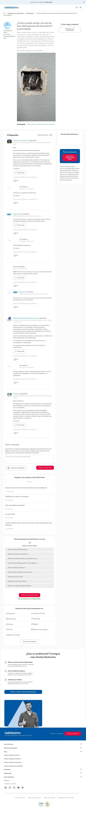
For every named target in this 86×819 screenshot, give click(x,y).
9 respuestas (21, 124)
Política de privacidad (34, 798)
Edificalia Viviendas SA (21, 140)
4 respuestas (9, 509)
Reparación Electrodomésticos (17, 581)
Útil (16, 181)
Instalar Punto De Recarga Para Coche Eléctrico (22, 563)
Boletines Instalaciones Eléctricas (18, 554)
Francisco (16, 394)
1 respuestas (9, 528)
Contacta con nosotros (10, 783)
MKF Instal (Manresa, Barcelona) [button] (23, 216)
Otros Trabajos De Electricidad (17, 549)
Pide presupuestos (73, 733)
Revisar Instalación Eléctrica (16, 567)
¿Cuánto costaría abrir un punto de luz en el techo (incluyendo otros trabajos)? (28, 524)
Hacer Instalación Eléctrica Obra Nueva (20, 572)
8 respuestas (9, 500)
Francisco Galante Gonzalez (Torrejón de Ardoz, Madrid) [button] (30, 396)
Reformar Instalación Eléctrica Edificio (19, 586)
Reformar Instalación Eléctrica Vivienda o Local (22, 558)
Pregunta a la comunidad (69, 29)
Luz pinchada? (10, 514)
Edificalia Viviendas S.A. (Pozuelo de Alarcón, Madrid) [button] (29, 142)
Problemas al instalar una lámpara (17, 496)
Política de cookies (49, 798)
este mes (29, 481)
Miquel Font (17, 214)
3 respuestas (9, 517)
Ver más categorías (29, 641)
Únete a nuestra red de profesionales (23, 692)
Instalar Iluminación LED (15, 576)
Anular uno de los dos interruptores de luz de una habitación (26, 488)
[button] (7, 25)
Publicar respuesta (45, 467)
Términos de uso (20, 798)
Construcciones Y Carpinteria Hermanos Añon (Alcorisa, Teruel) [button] (32, 320)
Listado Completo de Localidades (13, 766)
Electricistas (30, 13)
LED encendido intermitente (15, 505)
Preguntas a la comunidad (16, 13)
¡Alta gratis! (48, 2)
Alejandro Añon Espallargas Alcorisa (26, 318)
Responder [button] (19, 172)
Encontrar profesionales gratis (70, 157)
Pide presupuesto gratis (29, 595)
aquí (64, 174)
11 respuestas (9, 491)
